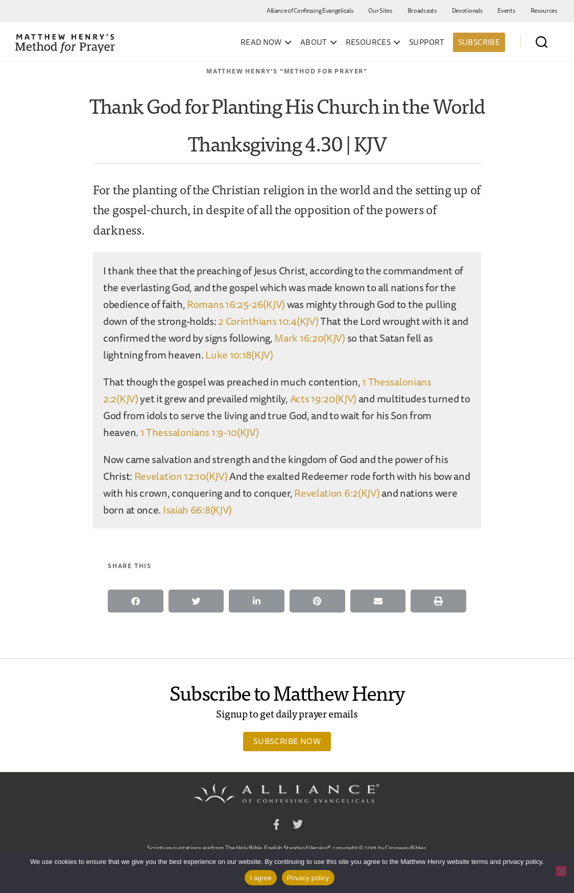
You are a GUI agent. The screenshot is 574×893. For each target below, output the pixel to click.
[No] (561, 871)
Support (427, 42)
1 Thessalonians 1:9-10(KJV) (199, 432)
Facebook (276, 826)
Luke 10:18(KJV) (239, 355)
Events (506, 10)
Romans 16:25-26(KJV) (236, 304)
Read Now (261, 42)
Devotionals (467, 10)
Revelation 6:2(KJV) (336, 493)
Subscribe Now (287, 741)
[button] (135, 601)
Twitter (298, 826)
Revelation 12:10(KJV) (181, 476)
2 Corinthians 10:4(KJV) (268, 321)
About (313, 42)
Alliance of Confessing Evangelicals (310, 10)
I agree (260, 878)
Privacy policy (308, 878)
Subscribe (479, 42)
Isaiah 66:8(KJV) (197, 510)
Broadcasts (422, 10)
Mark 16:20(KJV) (309, 338)
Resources (544, 10)
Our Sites (380, 10)
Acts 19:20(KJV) (323, 398)
